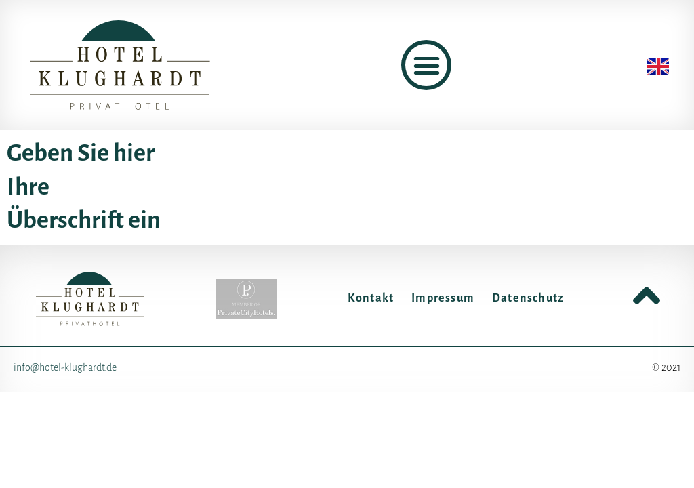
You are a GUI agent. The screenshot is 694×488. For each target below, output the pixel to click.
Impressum (442, 298)
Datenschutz (528, 298)
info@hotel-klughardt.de (65, 367)
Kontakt (371, 298)
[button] (426, 65)
